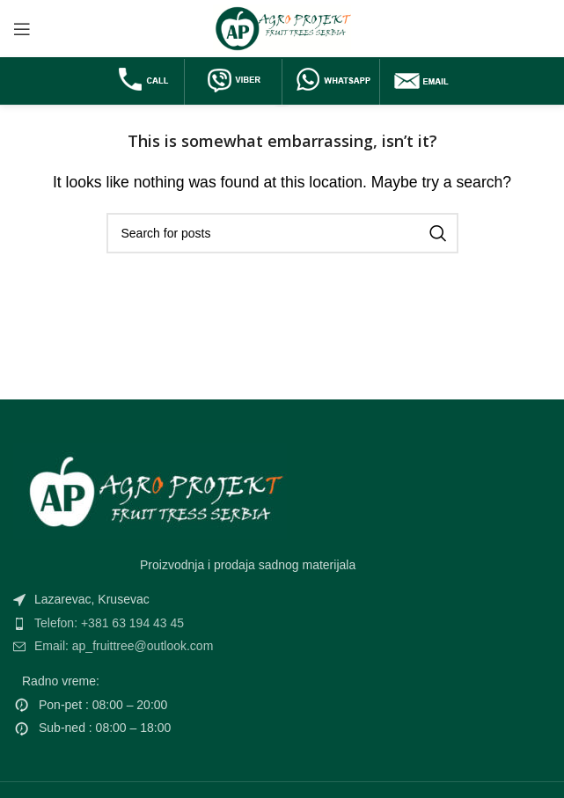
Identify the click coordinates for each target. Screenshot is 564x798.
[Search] (282, 233)
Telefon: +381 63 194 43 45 (109, 623)
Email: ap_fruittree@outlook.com (123, 646)
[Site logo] (282, 27)
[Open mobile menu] (22, 29)
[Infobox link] (144, 81)
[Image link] (150, 489)
